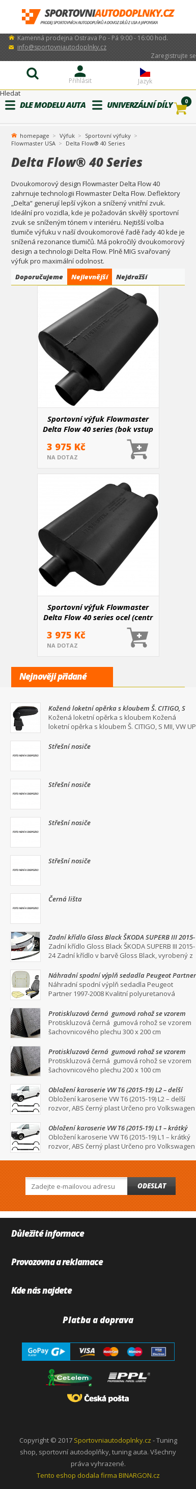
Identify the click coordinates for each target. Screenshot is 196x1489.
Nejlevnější (89, 276)
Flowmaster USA (33, 143)
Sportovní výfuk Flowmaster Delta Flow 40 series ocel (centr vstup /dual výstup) (98, 612)
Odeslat (151, 1185)
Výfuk (67, 135)
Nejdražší (131, 276)
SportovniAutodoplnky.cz (98, 17)
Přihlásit (80, 80)
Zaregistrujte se (173, 55)
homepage (34, 135)
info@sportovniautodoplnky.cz (61, 47)
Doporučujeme (39, 276)
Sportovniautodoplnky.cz (112, 1440)
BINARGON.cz (139, 1475)
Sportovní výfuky (108, 135)
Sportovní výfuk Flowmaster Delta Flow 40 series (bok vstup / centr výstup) (98, 424)
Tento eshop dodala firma (77, 1475)
